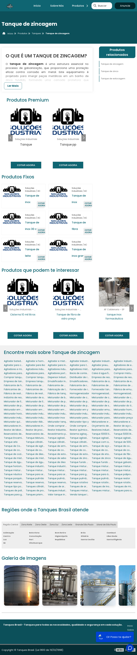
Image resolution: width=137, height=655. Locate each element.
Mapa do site (127, 633)
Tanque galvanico (124, 462)
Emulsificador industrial (61, 381)
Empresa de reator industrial (108, 377)
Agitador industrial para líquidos (109, 361)
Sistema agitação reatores (85, 433)
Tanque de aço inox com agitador (111, 446)
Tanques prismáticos (38, 494)
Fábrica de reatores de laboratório (45, 393)
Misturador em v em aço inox (20, 409)
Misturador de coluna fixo (84, 397)
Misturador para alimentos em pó (89, 417)
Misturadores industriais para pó (44, 425)
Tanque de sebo (57, 458)
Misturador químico (15, 421)
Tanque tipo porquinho (17, 486)
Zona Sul (54, 524)
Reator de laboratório (16, 429)
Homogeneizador (79, 393)
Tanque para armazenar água (65, 474)
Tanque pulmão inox (81, 478)
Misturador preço (123, 417)
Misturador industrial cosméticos (88, 413)
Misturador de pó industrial (41, 405)
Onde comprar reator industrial (65, 425)
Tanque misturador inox (39, 470)
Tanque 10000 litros (103, 433)
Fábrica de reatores (15, 393)
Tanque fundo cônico (82, 462)
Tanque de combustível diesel (21, 450)
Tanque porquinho (14, 478)
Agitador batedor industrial (19, 361)
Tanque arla (10, 442)
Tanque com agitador (104, 442)
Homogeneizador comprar (107, 393)
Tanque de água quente (39, 462)
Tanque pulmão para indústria (109, 478)
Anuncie (125, 6)
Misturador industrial (37, 413)
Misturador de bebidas (60, 397)
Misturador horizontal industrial (21, 413)
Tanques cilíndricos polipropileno (44, 486)
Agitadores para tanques (18, 373)
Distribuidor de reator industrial (87, 377)
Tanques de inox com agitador (109, 486)
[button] (83, 137)
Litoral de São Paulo (106, 524)
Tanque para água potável (107, 474)
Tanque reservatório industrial (65, 482)
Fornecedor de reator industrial (87, 389)
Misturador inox (56, 417)
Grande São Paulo (84, 524)
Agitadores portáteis (59, 373)
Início (37, 6)
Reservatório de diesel (16, 433)
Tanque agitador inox (104, 438)
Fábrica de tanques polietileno (65, 393)
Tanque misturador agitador (108, 466)
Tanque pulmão (35, 478)
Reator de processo (37, 429)
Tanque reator (122, 478)
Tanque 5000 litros (124, 433)
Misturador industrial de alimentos (111, 413)
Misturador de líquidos (16, 401)
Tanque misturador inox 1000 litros (67, 470)
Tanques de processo (38, 490)
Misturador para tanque (105, 417)
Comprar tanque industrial (19, 377)
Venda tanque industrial (83, 494)
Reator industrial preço (60, 429)
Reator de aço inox (124, 425)
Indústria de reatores (15, 397)
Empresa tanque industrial (40, 381)
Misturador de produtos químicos (110, 401)
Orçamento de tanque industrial (110, 425)
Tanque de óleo (57, 462)
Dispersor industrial (58, 377)
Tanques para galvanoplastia (20, 494)
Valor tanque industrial (60, 494)
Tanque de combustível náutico (44, 450)
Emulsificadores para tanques (86, 381)
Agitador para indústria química (66, 365)
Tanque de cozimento (16, 454)
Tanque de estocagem (113, 78)
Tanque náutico (13, 474)
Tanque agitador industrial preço (88, 438)
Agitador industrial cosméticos (87, 361)
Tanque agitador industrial (63, 438)
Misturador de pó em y (16, 405)
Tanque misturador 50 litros (85, 466)
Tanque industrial (35, 466)
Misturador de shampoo (105, 405)
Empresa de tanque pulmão (20, 381)
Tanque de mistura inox (39, 458)
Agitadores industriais (38, 369)
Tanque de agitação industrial (43, 446)
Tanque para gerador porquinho (88, 474)
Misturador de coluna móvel (107, 397)
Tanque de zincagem (112, 64)
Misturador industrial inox (40, 417)
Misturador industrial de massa (21, 417)
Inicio (130, 625)
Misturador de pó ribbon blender (66, 405)
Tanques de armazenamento (64, 486)
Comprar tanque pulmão (40, 377)
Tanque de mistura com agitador (23, 458)
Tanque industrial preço (61, 466)
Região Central (10, 524)
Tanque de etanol (102, 454)
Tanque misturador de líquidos (21, 470)
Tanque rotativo (79, 482)
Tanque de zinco (109, 71)
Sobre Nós (57, 6)
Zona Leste (67, 524)
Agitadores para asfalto (105, 369)
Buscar (102, 6)
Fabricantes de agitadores (106, 385)
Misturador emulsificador (106, 409)
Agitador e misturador (60, 361)
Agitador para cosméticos (18, 365)
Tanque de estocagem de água (88, 454)
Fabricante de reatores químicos (88, 385)
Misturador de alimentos (39, 397)
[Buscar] (95, 6)
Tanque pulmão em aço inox (64, 478)
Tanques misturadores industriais (110, 490)
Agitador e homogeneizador (42, 361)
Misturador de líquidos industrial (43, 401)
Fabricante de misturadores (63, 385)
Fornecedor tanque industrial (108, 389)
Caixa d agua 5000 (102, 373)
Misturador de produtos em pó (87, 401)
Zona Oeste (40, 524)
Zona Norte (26, 524)
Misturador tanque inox (61, 421)
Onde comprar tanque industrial (88, 425)
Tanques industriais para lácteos (66, 490)
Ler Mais (13, 86)
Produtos (80, 6)
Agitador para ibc (35, 365)
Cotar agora (26, 165)
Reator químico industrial (84, 429)
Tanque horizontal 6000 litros (20, 466)
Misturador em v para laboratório (66, 409)
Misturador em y (79, 409)
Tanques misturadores (82, 490)
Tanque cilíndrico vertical (62, 442)
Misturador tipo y (79, 421)
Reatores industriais (103, 429)
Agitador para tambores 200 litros (89, 365)
